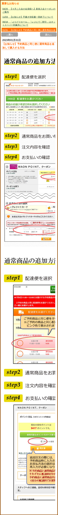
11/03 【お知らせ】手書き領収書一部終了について (27, 17)
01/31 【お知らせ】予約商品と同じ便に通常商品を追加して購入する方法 (28, 31)
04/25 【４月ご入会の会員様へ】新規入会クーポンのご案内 (28, 10)
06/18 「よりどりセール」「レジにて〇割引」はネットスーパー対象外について (28, 23)
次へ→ (48, 34)
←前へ (9, 34)
